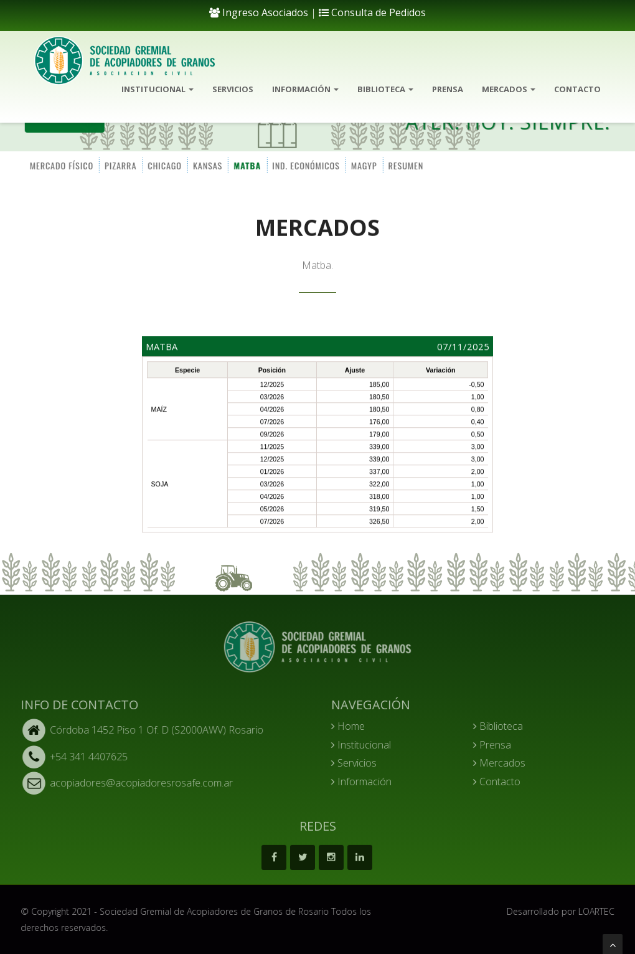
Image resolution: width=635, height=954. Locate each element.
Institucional (157, 89)
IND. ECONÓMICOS (305, 165)
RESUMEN (405, 165)
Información (305, 89)
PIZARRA (120, 165)
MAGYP (363, 165)
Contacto (577, 89)
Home (353, 726)
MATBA (246, 165)
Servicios (232, 89)
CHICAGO (164, 165)
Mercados (508, 89)
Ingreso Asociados (258, 12)
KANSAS (207, 165)
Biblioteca (385, 89)
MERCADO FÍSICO (60, 165)
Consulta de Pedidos (372, 12)
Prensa (447, 89)
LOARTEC (601, 911)
